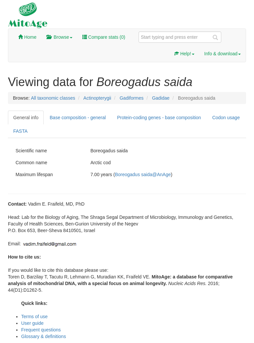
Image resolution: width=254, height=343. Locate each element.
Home (27, 37)
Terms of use (34, 316)
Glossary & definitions (43, 336)
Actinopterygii (97, 98)
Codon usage (226, 117)
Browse (59, 37)
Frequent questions (41, 329)
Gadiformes (132, 98)
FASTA (20, 131)
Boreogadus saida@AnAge (143, 174)
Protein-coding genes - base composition (159, 117)
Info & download (222, 53)
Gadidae (161, 98)
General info (25, 117)
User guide (32, 323)
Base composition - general (78, 117)
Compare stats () (103, 37)
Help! (184, 53)
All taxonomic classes (53, 98)
